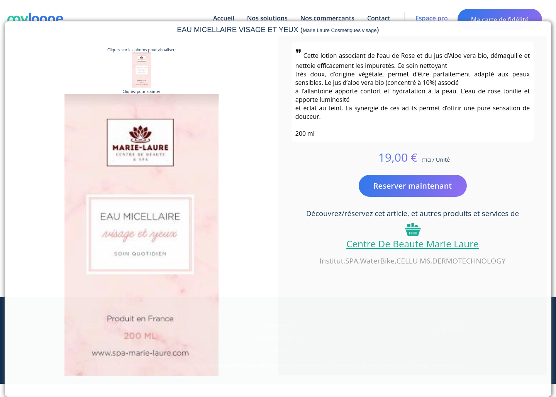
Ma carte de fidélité (500, 19)
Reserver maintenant (412, 186)
